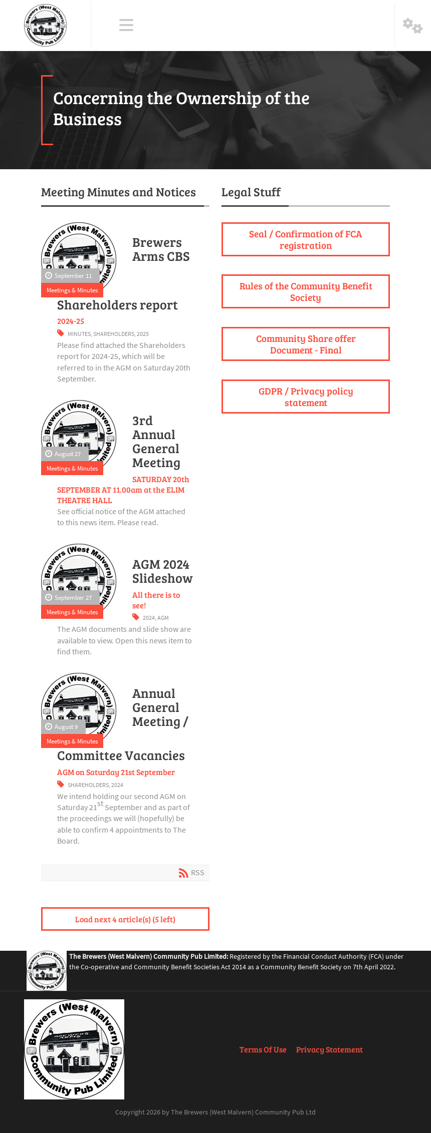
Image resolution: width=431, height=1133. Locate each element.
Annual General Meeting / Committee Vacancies (122, 724)
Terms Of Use (263, 1049)
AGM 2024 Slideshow (162, 571)
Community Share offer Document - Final (306, 343)
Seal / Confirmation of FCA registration (305, 239)
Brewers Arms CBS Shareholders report (123, 273)
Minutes (79, 333)
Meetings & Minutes (72, 290)
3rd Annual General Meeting (156, 441)
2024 (149, 617)
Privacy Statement (329, 1049)
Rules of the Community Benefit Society (306, 291)
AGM (163, 617)
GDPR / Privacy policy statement (306, 396)
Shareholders (113, 333)
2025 (143, 333)
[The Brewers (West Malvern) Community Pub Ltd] (45, 25)
